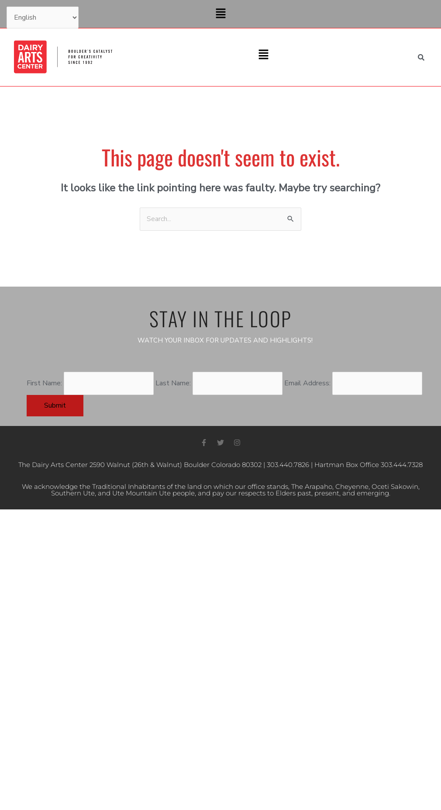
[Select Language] (43, 17)
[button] (220, 14)
